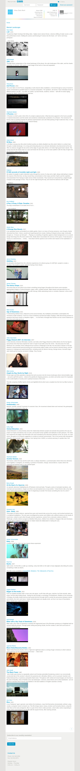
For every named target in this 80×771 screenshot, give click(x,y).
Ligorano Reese (11, 646)
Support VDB (53, 14)
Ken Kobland (10, 201)
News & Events (38, 17)
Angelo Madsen (11, 589)
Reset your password (66, 5)
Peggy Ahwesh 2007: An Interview (19, 340)
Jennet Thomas (11, 283)
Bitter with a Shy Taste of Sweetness (19, 621)
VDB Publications (52, 12)
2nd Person (11, 86)
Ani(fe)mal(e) (11, 404)
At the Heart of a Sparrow (15, 485)
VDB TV (55, 10)
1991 (8, 61)
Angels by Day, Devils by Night (17, 373)
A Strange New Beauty (14, 229)
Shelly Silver (10, 227)
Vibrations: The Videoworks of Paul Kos (41, 571)
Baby (8, 541)
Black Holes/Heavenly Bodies (17, 648)
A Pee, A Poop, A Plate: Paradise (18, 203)
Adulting (10, 261)
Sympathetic (26, 571)
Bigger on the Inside (14, 591)
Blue (8, 702)
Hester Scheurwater (12, 402)
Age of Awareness (13, 312)
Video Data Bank (11, 338)
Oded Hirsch (10, 140)
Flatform (9, 170)
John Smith (10, 670)
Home (8, 22)
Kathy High (10, 427)
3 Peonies (10, 114)
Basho (9, 564)
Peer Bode (10, 30)
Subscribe (11, 744)
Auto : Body (11, 511)
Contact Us (54, 15)
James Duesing (11, 259)
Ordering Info (38, 12)
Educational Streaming (39, 14)
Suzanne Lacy (11, 509)
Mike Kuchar (10, 310)
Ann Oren (9, 700)
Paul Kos (9, 562)
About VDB (39, 10)
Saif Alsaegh (10, 59)
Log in (53, 5)
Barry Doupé (10, 483)
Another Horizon (12, 459)
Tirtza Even (10, 84)
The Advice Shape (13, 285)
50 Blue (9, 142)
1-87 (8, 32)
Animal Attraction (13, 429)
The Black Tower (12, 672)
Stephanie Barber (12, 112)
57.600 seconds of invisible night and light (21, 172)
